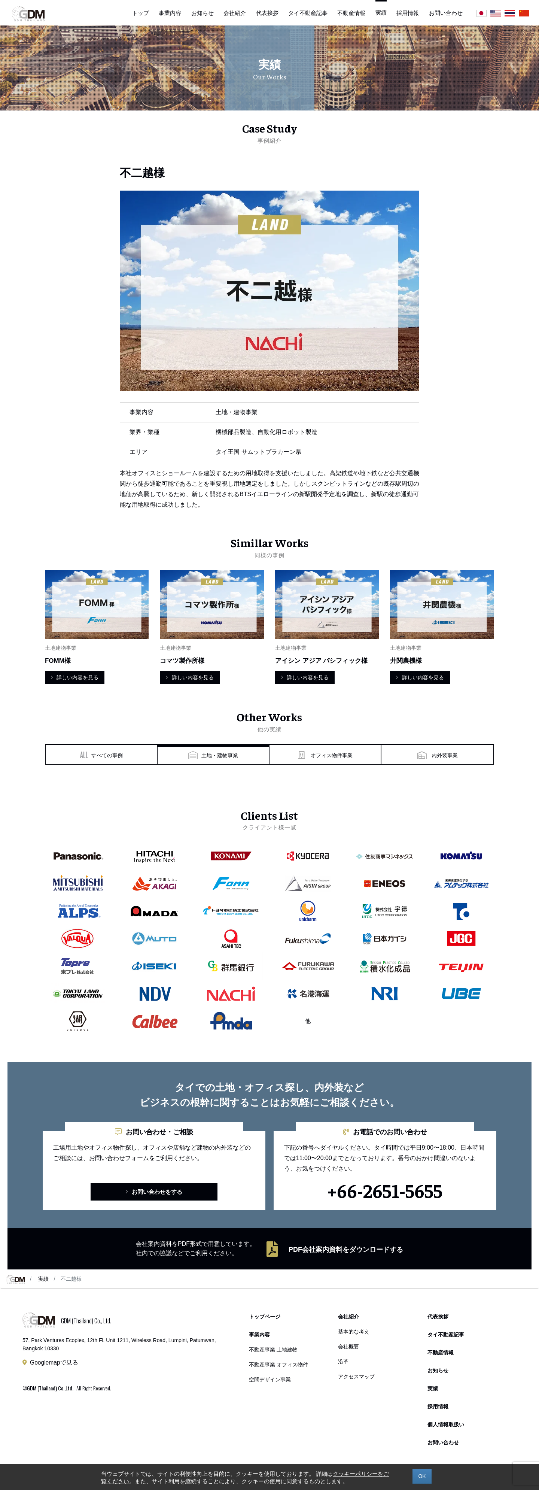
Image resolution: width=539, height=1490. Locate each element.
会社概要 (348, 1347)
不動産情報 (351, 13)
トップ (140, 13)
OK (422, 1476)
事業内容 (170, 13)
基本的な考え (353, 1332)
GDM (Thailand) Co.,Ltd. (50, 1388)
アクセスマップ (356, 1377)
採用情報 (407, 13)
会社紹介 (234, 13)
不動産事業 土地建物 (273, 1350)
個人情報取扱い (445, 1424)
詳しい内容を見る (74, 677)
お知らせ (202, 13)
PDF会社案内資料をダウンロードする (346, 1249)
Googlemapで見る (54, 1362)
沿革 (343, 1362)
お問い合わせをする (154, 1192)
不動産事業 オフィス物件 (278, 1365)
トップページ (264, 1317)
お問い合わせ (446, 13)
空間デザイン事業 (270, 1380)
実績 (43, 1279)
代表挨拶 (267, 13)
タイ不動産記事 (308, 13)
